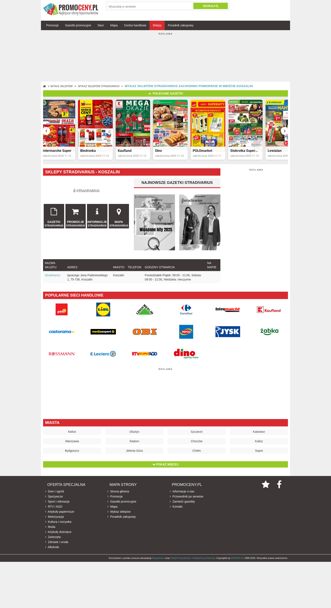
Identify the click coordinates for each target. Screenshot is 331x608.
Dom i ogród (54, 495)
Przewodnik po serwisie (186, 500)
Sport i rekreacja (57, 505)
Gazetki (54, 220)
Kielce (72, 435)
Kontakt (176, 510)
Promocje (52, 25)
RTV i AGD (53, 510)
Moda (50, 531)
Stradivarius (52, 279)
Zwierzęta (53, 541)
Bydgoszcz (72, 454)
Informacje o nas (182, 495)
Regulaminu (158, 562)
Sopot (259, 454)
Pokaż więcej (165, 468)
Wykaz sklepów (61, 86)
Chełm (196, 454)
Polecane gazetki (165, 93)
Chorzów (196, 445)
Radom (134, 445)
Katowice (259, 435)
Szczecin (196, 435)
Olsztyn (134, 435)
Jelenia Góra (134, 454)
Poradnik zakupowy (180, 25)
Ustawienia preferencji (203, 562)
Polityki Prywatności (180, 562)
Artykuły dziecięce (58, 536)
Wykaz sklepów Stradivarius (98, 86)
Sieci (101, 25)
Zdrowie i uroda (56, 546)
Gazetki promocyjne (78, 25)
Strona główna (118, 495)
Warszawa (72, 445)
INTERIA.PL (237, 562)
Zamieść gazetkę (182, 505)
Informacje (97, 220)
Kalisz (259, 445)
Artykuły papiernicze (59, 515)
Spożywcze (54, 500)
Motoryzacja (54, 520)
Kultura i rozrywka (58, 525)
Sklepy (157, 25)
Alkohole (52, 551)
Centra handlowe (135, 25)
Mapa (114, 25)
